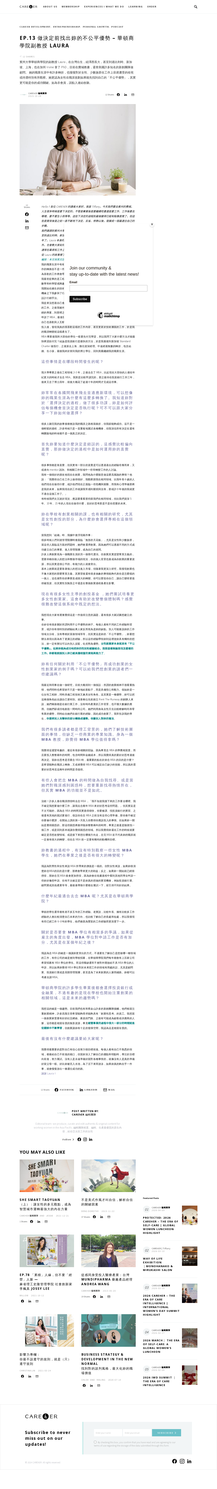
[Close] (152, 224)
